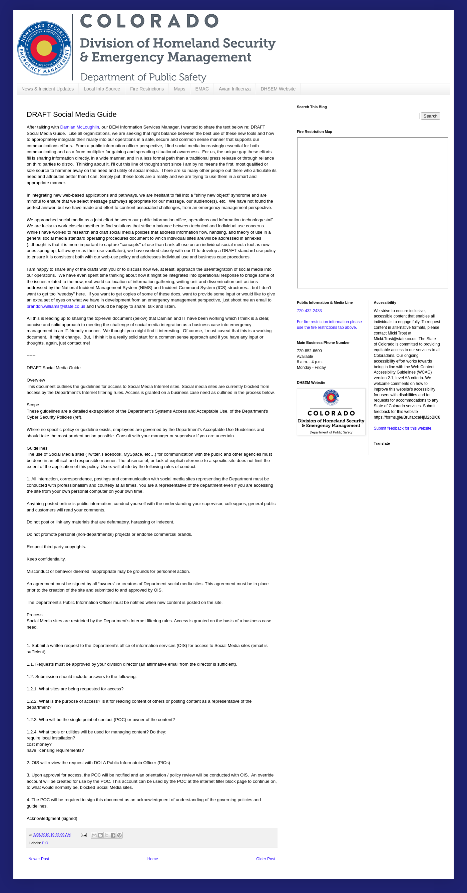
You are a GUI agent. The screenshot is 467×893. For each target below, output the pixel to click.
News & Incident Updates (47, 88)
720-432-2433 (309, 310)
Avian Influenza (235, 88)
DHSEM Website (278, 88)
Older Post (265, 859)
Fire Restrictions (147, 88)
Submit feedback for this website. (403, 428)
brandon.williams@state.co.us (56, 306)
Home (152, 859)
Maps (179, 88)
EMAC (202, 88)
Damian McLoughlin (79, 127)
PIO (45, 843)
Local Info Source (102, 88)
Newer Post (38, 859)
